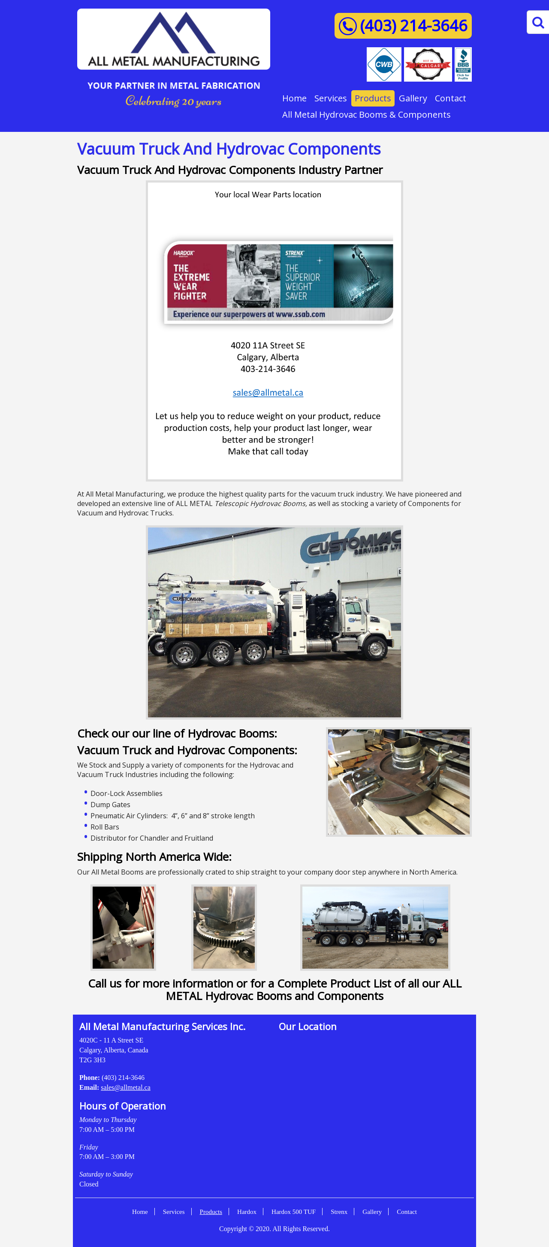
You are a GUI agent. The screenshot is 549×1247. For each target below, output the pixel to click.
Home (294, 98)
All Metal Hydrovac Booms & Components (366, 114)
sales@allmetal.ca (126, 1087)
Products (373, 98)
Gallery (413, 98)
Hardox (246, 1211)
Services (330, 98)
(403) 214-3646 (414, 25)
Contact (450, 98)
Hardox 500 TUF (293, 1211)
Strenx (339, 1211)
